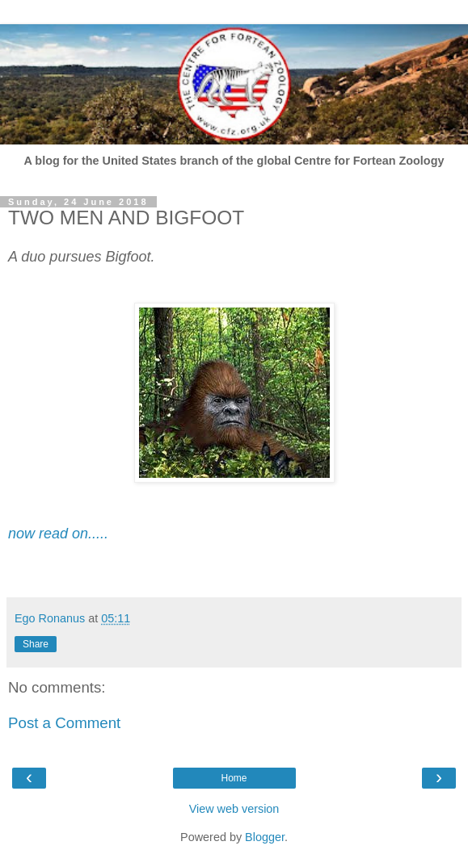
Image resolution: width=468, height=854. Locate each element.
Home (234, 778)
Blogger (265, 837)
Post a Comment (64, 722)
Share (35, 644)
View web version (234, 808)
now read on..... (58, 533)
